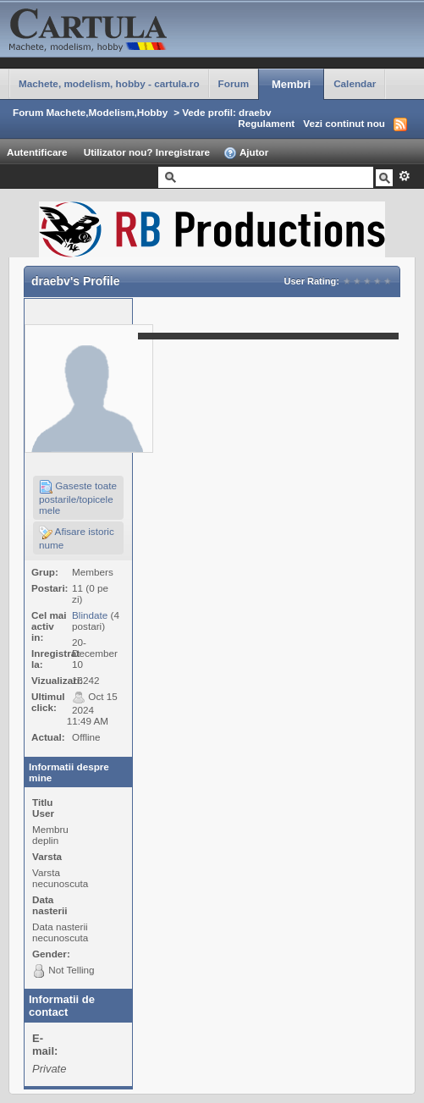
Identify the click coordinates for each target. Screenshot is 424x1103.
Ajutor (245, 153)
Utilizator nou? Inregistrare (147, 151)
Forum (233, 83)
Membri (291, 84)
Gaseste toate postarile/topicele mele (78, 498)
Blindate (89, 614)
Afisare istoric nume (76, 538)
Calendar (354, 83)
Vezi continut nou (344, 123)
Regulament (266, 123)
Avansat (404, 176)
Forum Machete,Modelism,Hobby (90, 112)
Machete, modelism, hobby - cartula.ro (109, 83)
